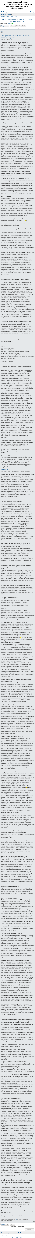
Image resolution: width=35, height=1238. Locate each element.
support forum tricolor (13, 1235)
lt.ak (12, 23)
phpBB (28, 1235)
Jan (2, 31)
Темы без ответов (4, 16)
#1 (1, 39)
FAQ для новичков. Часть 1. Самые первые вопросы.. (17, 20)
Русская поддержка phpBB (17, 1237)
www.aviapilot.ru (5, 469)
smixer (9, 23)
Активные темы (13, 16)
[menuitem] (5, 12)
